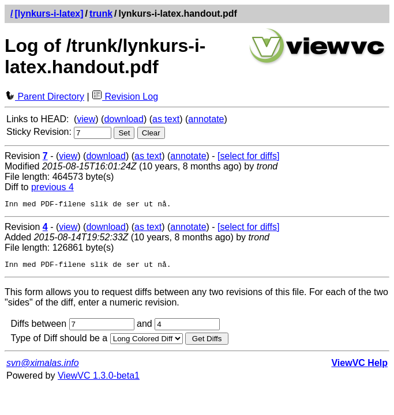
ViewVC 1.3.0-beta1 (99, 379)
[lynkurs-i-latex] (48, 13)
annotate (206, 119)
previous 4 (52, 187)
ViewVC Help (359, 366)
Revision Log (125, 96)
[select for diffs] (248, 156)
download (124, 119)
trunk (100, 13)
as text (165, 119)
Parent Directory (44, 96)
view (86, 119)
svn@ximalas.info (42, 366)
